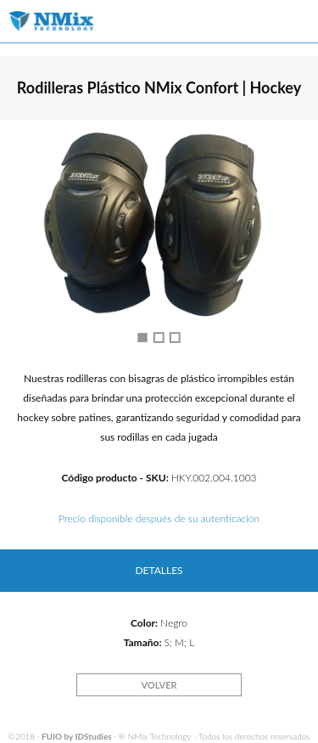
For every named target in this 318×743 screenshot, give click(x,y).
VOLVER (158, 684)
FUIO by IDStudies (77, 736)
